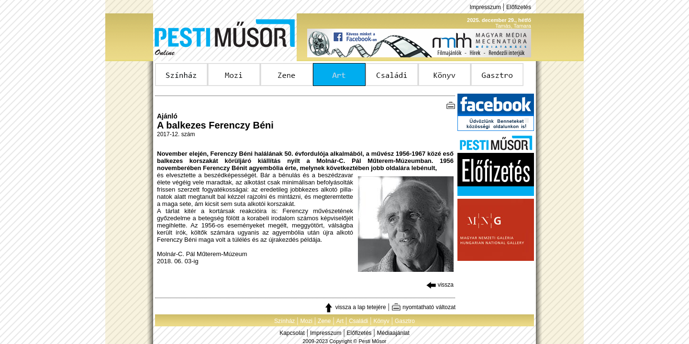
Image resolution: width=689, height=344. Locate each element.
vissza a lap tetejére (355, 307)
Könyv (381, 321)
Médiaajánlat (393, 333)
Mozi (306, 321)
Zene (324, 321)
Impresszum (484, 7)
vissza (440, 284)
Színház (284, 321)
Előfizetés (518, 7)
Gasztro (405, 321)
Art (340, 321)
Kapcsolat (292, 333)
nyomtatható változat (423, 307)
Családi (358, 321)
